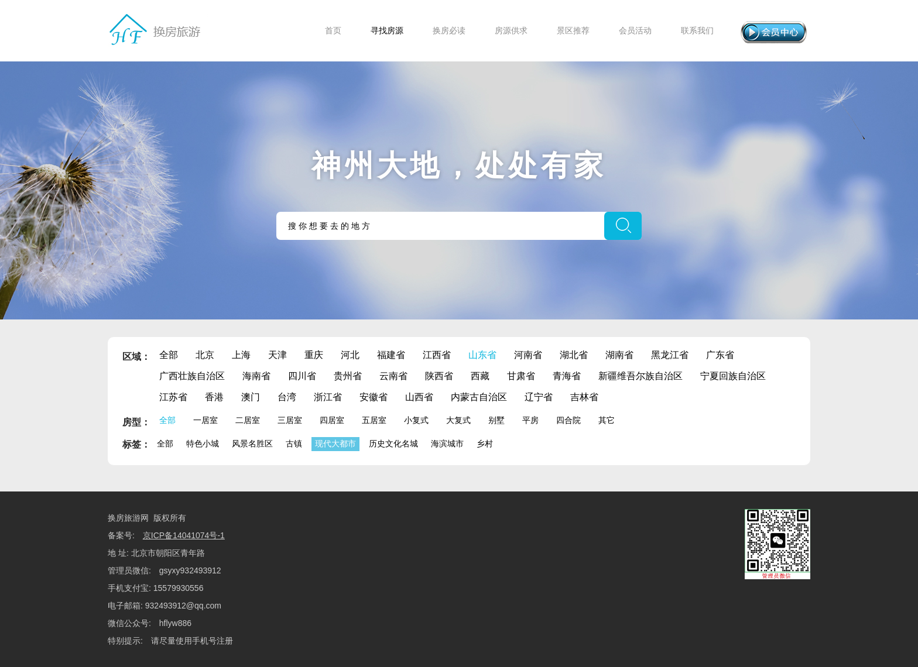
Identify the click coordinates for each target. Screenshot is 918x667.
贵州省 (348, 376)
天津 (277, 355)
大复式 (458, 420)
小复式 (416, 420)
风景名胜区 (252, 443)
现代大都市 (335, 443)
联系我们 (697, 30)
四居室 (332, 420)
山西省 (419, 397)
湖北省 (574, 355)
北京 (205, 355)
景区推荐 (573, 30)
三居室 (290, 420)
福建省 (391, 355)
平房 (530, 420)
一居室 (205, 420)
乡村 (485, 443)
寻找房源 (387, 30)
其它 (606, 420)
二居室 (247, 420)
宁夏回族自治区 (733, 376)
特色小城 (202, 443)
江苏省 (173, 397)
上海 (241, 355)
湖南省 (619, 355)
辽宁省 (539, 397)
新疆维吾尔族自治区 (640, 376)
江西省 (437, 355)
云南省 (393, 376)
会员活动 (635, 30)
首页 (333, 30)
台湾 (287, 397)
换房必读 (449, 30)
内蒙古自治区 (479, 397)
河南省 (528, 355)
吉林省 (584, 397)
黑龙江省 (669, 355)
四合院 (568, 420)
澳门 (250, 397)
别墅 (496, 420)
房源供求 (511, 30)
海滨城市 (447, 443)
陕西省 (439, 376)
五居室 (374, 420)
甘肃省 (521, 376)
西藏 (480, 376)
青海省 (567, 376)
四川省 (302, 376)
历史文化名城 (393, 443)
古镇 (294, 443)
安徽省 (373, 397)
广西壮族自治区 (192, 376)
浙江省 (328, 397)
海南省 (256, 376)
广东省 (720, 355)
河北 (350, 355)
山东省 (482, 355)
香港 (214, 397)
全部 (168, 355)
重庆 (313, 355)
